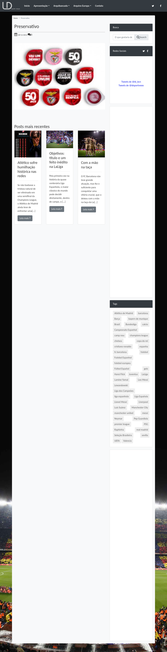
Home (16, 18)
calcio (145, 324)
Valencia (127, 440)
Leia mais (25, 218)
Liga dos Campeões (123, 390)
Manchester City (140, 407)
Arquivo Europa (81, 5)
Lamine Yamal (121, 379)
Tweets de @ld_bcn (131, 81)
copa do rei (142, 340)
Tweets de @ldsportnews (131, 85)
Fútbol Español (121, 368)
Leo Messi (143, 379)
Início (27, 5)
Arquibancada (61, 5)
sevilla (145, 435)
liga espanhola (121, 396)
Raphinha (119, 429)
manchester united (123, 413)
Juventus (133, 374)
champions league (139, 335)
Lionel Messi (120, 401)
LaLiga (145, 374)
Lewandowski (121, 385)
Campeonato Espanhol (125, 329)
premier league (122, 424)
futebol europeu (122, 363)
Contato (99, 5)
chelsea (118, 340)
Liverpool (143, 401)
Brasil (117, 324)
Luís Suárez (119, 407)
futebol (144, 352)
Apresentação (41, 5)
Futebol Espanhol (123, 357)
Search (141, 37)
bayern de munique (138, 318)
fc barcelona (120, 352)
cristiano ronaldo (122, 346)
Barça (117, 318)
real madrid (142, 429)
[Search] (124, 37)
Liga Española (141, 396)
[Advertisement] (59, 268)
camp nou (119, 335)
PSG (146, 424)
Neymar (118, 418)
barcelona (143, 313)
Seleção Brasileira (123, 435)
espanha (143, 346)
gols (146, 368)
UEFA (117, 440)
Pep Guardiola (141, 418)
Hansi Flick (119, 374)
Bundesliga (131, 324)
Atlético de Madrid (123, 313)
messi (145, 413)
